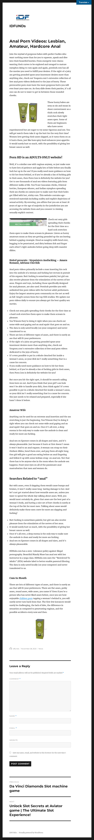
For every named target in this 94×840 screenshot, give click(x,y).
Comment (15, 679)
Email (13, 728)
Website (13, 740)
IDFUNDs (17, 26)
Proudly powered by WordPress (31, 833)
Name (13, 716)
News (41, 649)
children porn (26, 598)
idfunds (16, 649)
